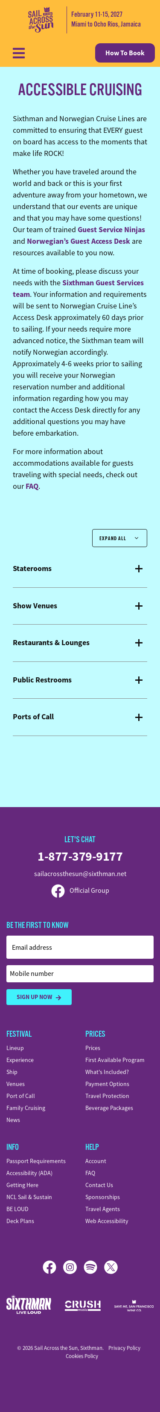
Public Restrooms (42, 680)
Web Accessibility (106, 1221)
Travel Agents (102, 1209)
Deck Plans (20, 1221)
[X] (111, 1267)
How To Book (125, 52)
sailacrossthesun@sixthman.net (80, 874)
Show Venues (35, 606)
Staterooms (32, 569)
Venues (15, 1084)
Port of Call (20, 1096)
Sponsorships (102, 1197)
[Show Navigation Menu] (18, 53)
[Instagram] (73, 1267)
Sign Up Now (39, 997)
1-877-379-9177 (80, 856)
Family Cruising (25, 1108)
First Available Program (115, 1060)
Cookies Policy (82, 1356)
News (13, 1120)
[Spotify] (94, 1267)
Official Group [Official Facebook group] (80, 890)
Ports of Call (33, 717)
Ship (11, 1072)
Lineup (15, 1048)
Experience (20, 1060)
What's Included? (107, 1072)
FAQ (32, 486)
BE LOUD (17, 1209)
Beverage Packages (109, 1108)
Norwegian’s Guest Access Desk (78, 241)
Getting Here (22, 1185)
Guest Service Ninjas (111, 229)
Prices (92, 1048)
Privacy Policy (124, 1348)
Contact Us (99, 1185)
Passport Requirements (36, 1161)
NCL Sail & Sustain (29, 1197)
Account (95, 1161)
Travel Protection (107, 1096)
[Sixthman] (28, 1305)
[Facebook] (53, 1267)
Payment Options (107, 1084)
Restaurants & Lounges (51, 643)
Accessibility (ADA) (29, 1173)
